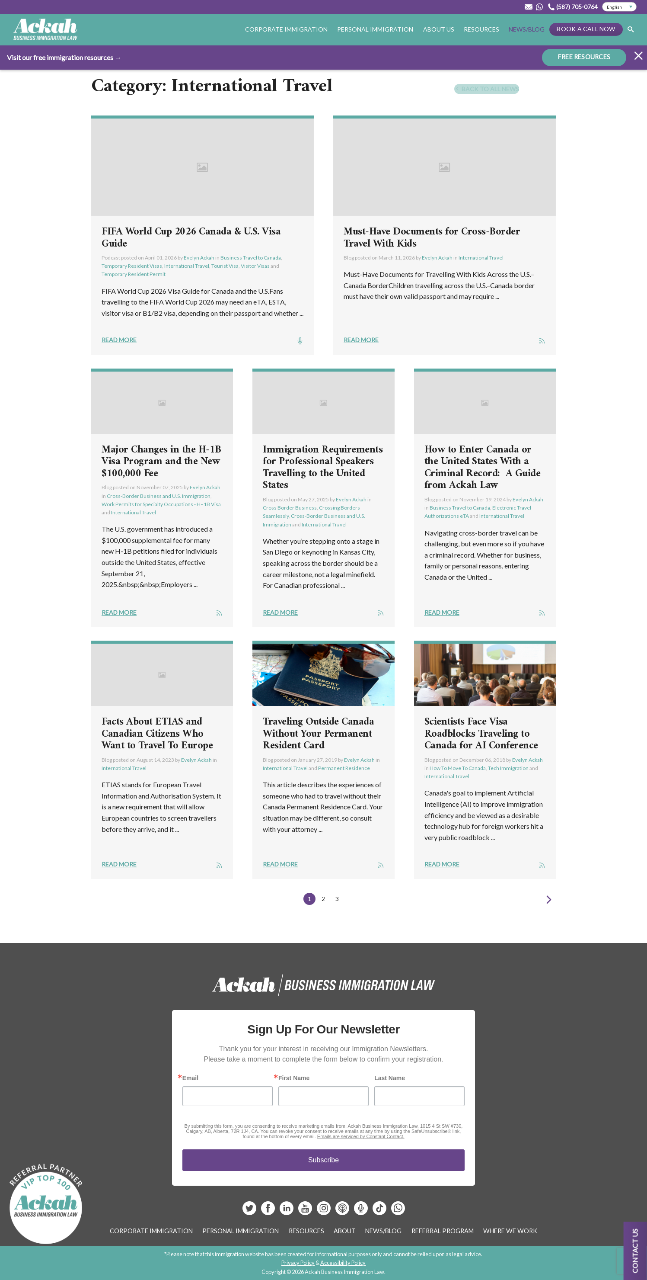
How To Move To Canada (458, 768)
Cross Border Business (290, 507)
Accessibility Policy (343, 1262)
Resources (481, 29)
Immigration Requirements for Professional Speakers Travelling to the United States (322, 468)
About (345, 1231)
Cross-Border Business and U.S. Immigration (158, 496)
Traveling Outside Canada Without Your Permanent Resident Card (318, 734)
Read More (119, 339)
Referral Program (442, 1231)
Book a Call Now (586, 28)
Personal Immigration (375, 29)
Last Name (389, 1078)
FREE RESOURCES (584, 56)
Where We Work (510, 1231)
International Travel (186, 266)
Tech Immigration (508, 768)
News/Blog (527, 29)
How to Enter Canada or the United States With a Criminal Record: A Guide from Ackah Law (482, 468)
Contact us (635, 1251)
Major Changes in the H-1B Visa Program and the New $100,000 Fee (161, 462)
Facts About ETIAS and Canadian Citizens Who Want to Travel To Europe (157, 734)
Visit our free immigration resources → (64, 57)
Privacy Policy (298, 1262)
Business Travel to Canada (250, 257)
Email (190, 1078)
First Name (293, 1078)
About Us (438, 29)
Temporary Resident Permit (134, 274)
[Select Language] (619, 7)
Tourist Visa (225, 266)
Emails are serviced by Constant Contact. (361, 1136)
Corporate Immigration (286, 29)
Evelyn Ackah (199, 257)
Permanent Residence (344, 768)
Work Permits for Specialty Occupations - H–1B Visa (161, 504)
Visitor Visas (255, 266)
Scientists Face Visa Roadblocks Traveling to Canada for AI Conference (481, 734)
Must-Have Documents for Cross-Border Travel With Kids (432, 238)
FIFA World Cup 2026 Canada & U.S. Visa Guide (191, 238)
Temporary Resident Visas (132, 266)
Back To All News (486, 89)
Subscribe (323, 1160)
